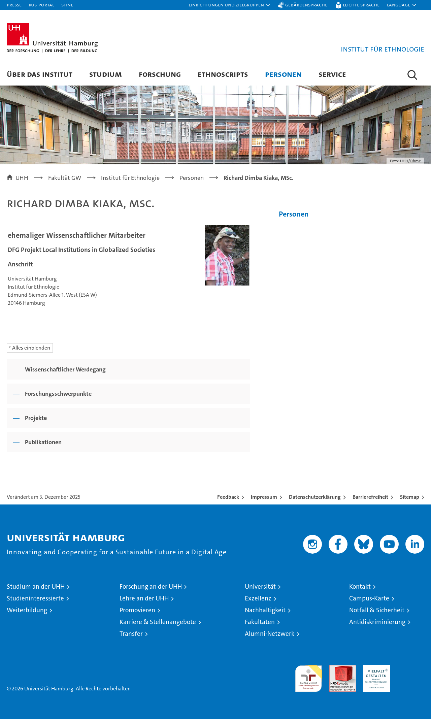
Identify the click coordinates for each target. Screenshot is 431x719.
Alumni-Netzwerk (269, 633)
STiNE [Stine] (67, 4)
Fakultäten (260, 622)
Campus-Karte (369, 598)
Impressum (264, 496)
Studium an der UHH (36, 586)
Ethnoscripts (223, 73)
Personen (283, 73)
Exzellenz (258, 598)
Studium (105, 73)
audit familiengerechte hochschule (308, 675)
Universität (260, 586)
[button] (230, 5)
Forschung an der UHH (151, 586)
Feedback (228, 496)
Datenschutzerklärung (315, 496)
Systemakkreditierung (410, 668)
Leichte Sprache (361, 4)
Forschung (160, 73)
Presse (14, 4)
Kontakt (360, 586)
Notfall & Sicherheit (376, 610)
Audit (335, 668)
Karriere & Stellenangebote (158, 622)
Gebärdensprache (306, 4)
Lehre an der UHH (144, 598)
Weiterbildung (27, 610)
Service (332, 73)
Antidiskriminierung (377, 622)
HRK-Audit (375, 668)
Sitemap (409, 496)
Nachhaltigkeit (265, 610)
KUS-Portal (41, 4)
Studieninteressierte (35, 598)
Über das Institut (39, 73)
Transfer (131, 633)
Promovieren (137, 610)
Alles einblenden (31, 347)
